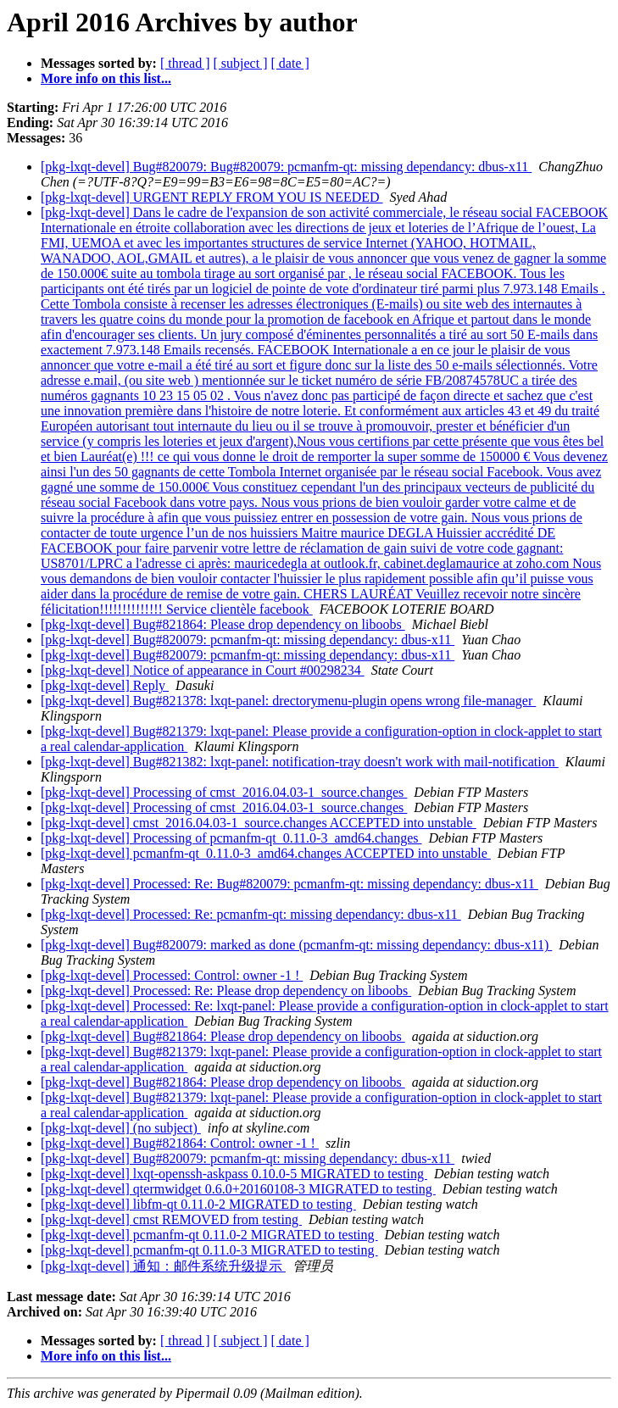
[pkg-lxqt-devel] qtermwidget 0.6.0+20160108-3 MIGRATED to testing (238, 1189)
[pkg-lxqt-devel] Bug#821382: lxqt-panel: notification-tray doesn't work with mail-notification (300, 761)
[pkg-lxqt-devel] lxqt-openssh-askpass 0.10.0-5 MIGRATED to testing (234, 1173)
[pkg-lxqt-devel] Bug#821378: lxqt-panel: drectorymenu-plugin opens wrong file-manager (288, 700)
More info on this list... (106, 78)
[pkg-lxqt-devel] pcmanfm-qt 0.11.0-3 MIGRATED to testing (209, 1250)
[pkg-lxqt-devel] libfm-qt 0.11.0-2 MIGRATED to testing (198, 1204)
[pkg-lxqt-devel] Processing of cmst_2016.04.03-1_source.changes (224, 792)
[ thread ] (185, 63)
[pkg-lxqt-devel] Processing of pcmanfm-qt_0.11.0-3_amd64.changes (231, 838)
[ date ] (290, 63)
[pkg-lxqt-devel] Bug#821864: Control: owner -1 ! (180, 1143)
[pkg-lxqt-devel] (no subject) (121, 1128)
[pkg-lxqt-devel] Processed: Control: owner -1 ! (172, 975)
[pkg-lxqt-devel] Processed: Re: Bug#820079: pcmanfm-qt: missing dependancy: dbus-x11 (289, 884)
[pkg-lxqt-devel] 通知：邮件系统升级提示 (163, 1266)
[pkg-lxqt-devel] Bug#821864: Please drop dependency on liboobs (223, 624)
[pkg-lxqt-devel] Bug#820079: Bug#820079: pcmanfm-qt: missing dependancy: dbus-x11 (286, 166)
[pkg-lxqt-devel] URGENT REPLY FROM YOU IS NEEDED (212, 197)
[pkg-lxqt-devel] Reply (105, 685)
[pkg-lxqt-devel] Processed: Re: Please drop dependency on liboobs (226, 990)
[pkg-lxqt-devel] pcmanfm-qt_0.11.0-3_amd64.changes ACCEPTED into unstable (266, 853)
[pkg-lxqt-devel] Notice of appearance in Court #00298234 (203, 670)
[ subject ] (241, 63)
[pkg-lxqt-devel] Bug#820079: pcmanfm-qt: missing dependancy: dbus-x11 (247, 639)
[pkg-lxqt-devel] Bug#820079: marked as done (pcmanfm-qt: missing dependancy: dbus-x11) (296, 945)
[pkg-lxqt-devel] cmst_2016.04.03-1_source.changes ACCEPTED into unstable (258, 822)
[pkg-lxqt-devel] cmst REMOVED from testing (171, 1219)
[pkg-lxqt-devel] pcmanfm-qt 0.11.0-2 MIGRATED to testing (209, 1234)
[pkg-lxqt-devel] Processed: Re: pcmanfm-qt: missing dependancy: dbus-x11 (251, 914)
